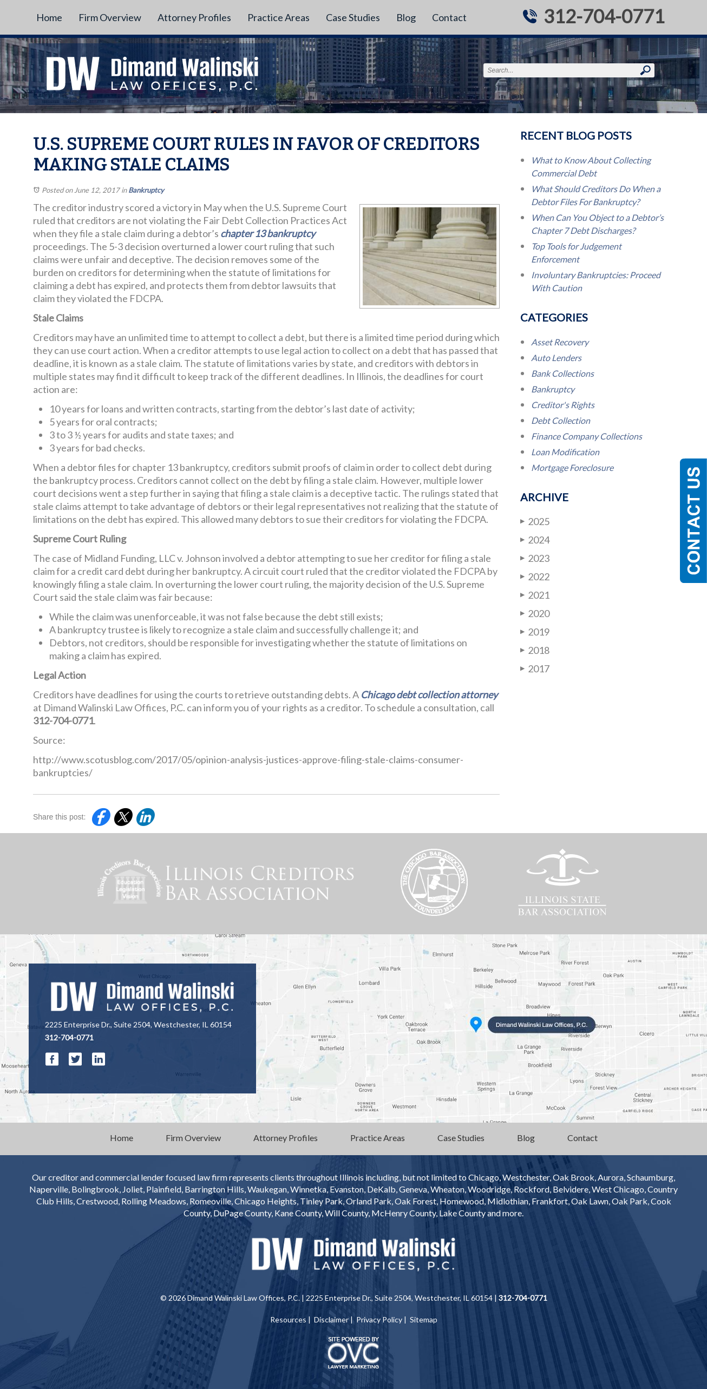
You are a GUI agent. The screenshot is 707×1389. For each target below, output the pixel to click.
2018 (534, 650)
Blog (406, 17)
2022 (534, 576)
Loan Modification (565, 452)
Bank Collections (562, 373)
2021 (534, 594)
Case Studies (353, 17)
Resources (288, 1319)
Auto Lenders (556, 357)
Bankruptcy (146, 190)
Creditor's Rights (562, 404)
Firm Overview (109, 17)
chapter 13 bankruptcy (267, 233)
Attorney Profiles (194, 17)
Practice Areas (278, 17)
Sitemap (423, 1319)
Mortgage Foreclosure (572, 467)
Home (49, 17)
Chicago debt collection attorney (429, 694)
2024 (534, 539)
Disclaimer (331, 1319)
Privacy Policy (379, 1319)
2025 (534, 521)
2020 (534, 613)
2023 (534, 558)
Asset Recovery (559, 342)
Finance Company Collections (586, 436)
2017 (534, 668)
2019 (534, 631)
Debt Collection (560, 420)
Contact (449, 17)
